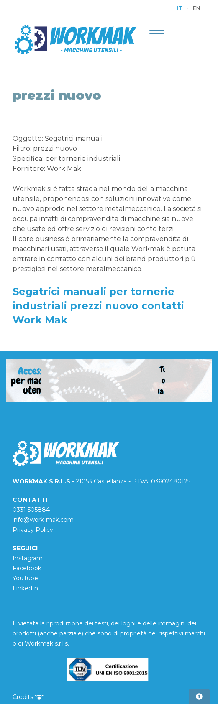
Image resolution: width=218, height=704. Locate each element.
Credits (28, 697)
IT (179, 8)
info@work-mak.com (43, 520)
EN (196, 8)
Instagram (28, 558)
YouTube (25, 578)
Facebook (27, 568)
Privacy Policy (33, 530)
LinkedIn (25, 588)
